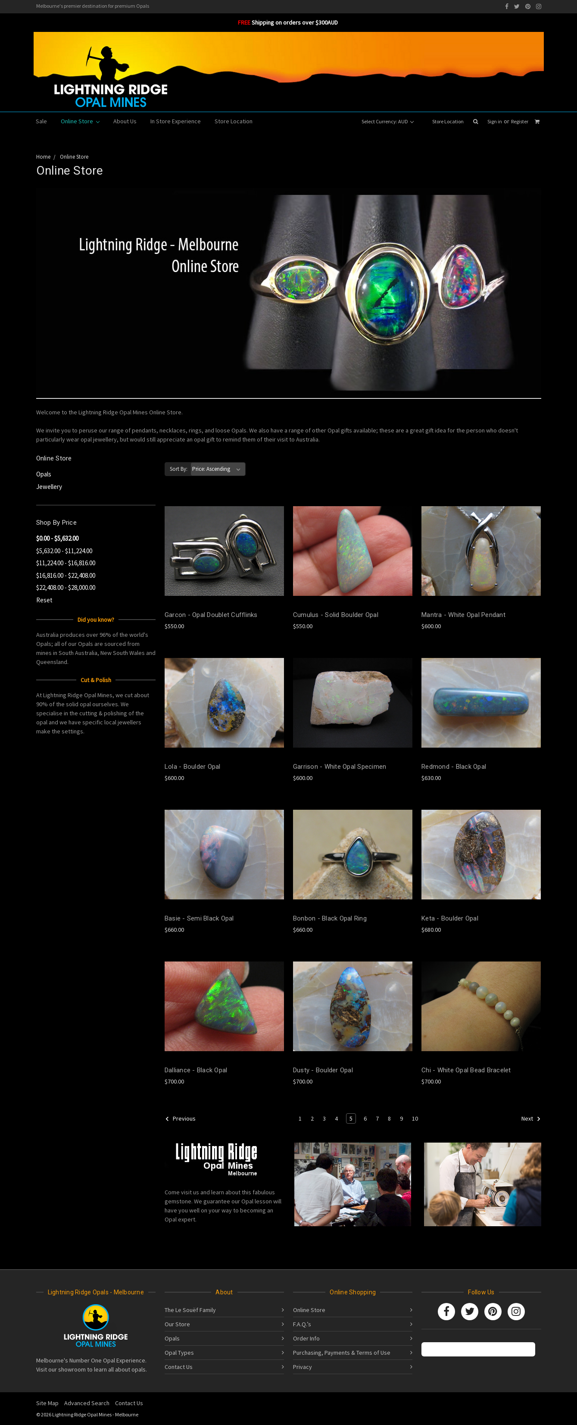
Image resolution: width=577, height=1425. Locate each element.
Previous (180, 1119)
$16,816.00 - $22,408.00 (65, 575)
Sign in (494, 121)
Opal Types (179, 1352)
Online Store (80, 121)
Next (531, 1119)
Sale (41, 121)
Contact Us (179, 1367)
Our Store (177, 1324)
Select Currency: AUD (388, 121)
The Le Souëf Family (190, 1310)
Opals (43, 474)
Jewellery (49, 486)
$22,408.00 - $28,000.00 (65, 587)
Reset (44, 600)
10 (415, 1118)
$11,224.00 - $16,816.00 (65, 563)
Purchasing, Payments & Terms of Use (341, 1352)
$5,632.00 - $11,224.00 (64, 551)
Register (519, 121)
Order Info (306, 1338)
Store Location (448, 121)
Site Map (47, 1403)
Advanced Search (86, 1403)
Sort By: (178, 469)
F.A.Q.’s (302, 1324)
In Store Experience (175, 121)
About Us (125, 121)
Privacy (302, 1367)
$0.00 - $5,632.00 (57, 538)
